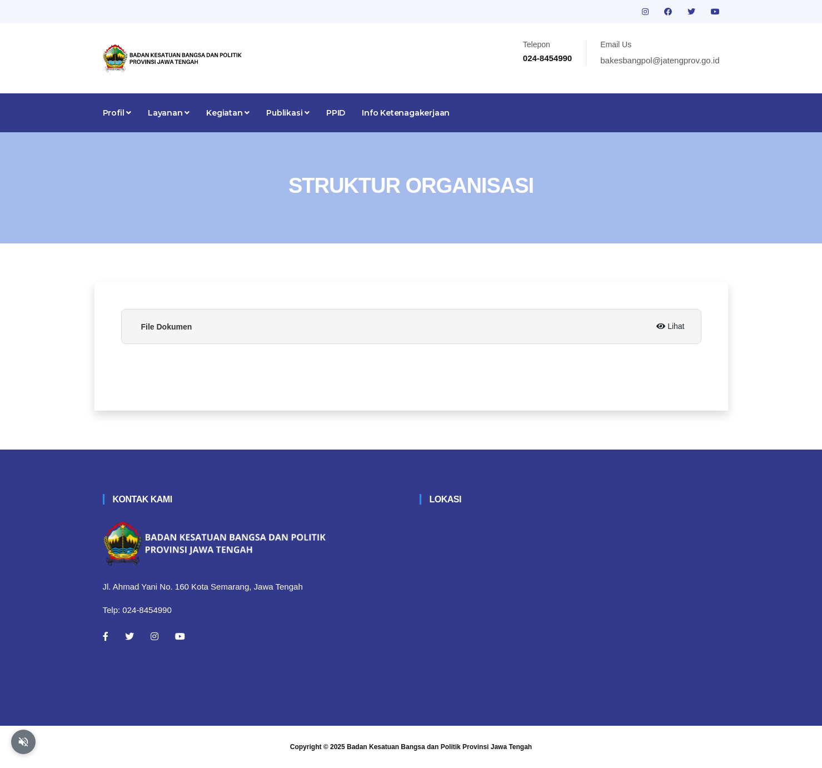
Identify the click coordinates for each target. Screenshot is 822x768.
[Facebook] (106, 636)
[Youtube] (180, 636)
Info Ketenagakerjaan (406, 113)
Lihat (670, 326)
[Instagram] (154, 636)
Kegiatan (228, 113)
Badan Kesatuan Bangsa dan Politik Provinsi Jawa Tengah (439, 747)
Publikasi (288, 113)
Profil (117, 113)
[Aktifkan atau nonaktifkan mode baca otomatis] (23, 742)
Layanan (169, 113)
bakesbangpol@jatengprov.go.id (659, 60)
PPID (335, 113)
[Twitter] (129, 636)
